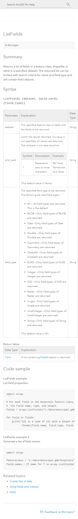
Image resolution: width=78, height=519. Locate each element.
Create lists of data (21, 481)
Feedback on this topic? (60, 512)
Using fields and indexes (24, 487)
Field (8, 357)
